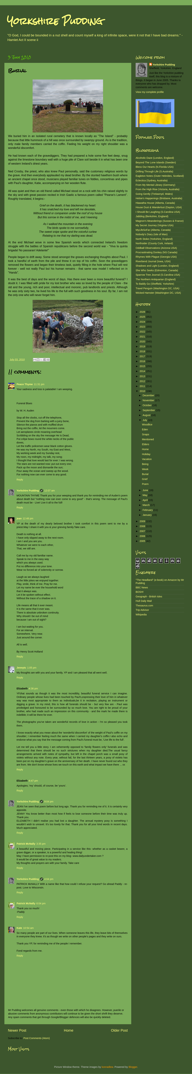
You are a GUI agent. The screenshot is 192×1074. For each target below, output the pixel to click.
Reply (20, 479)
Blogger (133, 1067)
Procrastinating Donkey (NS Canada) (156, 252)
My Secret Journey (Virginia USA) (155, 225)
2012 (143, 381)
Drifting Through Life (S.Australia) (154, 171)
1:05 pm (31, 667)
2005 (143, 541)
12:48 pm (28, 518)
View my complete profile (150, 92)
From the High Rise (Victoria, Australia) (157, 189)
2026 (143, 311)
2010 (143, 391)
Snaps (145, 434)
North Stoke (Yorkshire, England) (154, 239)
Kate (19, 928)
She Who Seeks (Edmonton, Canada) (157, 270)
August (147, 415)
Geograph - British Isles (149, 596)
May (145, 495)
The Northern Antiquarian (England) (156, 279)
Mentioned (148, 439)
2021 (143, 336)
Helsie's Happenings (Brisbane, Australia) (159, 198)
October (147, 405)
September (149, 410)
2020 (143, 341)
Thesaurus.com (144, 605)
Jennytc (21, 667)
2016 (143, 361)
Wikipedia (141, 614)
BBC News (142, 587)
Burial (145, 474)
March (146, 505)
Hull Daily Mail (144, 601)
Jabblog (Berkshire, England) (152, 216)
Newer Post (17, 1030)
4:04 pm (48, 879)
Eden (145, 429)
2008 (143, 526)
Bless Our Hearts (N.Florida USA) (155, 166)
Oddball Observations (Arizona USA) (156, 248)
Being (145, 464)
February (148, 510)
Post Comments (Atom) (36, 1038)
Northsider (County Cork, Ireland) (154, 243)
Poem (145, 484)
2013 (143, 376)
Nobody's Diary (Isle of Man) (152, 234)
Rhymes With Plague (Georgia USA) (156, 256)
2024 (143, 321)
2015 (143, 366)
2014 (143, 371)
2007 (143, 531)
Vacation (147, 459)
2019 (143, 346)
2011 (143, 386)
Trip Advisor (142, 610)
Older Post (119, 1030)
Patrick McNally (26, 843)
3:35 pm (40, 843)
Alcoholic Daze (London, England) (155, 157)
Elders (145, 444)
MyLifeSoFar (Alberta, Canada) (153, 230)
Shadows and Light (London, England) (157, 265)
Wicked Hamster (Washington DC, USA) (158, 292)
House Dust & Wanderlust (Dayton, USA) (159, 207)
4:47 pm (33, 780)
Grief (144, 479)
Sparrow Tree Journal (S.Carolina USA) (158, 274)
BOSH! (140, 592)
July (145, 420)
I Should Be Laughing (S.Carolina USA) (158, 211)
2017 (143, 356)
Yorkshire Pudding (55, 21)
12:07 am (49, 490)
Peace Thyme (25, 384)
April (145, 500)
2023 (143, 326)
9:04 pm (48, 801)
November (149, 400)
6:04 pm (40, 903)
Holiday (146, 454)
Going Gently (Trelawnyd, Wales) (154, 193)
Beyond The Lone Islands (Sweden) (156, 162)
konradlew (107, 1067)
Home (68, 1030)
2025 (143, 316)
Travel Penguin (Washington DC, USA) (157, 288)
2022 (143, 331)
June (146, 490)
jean (19, 518)
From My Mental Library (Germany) (155, 184)
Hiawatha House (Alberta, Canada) (155, 202)
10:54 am (28, 928)
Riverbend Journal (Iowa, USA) (153, 261)
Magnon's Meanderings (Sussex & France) (160, 220)
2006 (143, 536)
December (149, 395)
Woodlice (147, 424)
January (147, 515)
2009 (143, 521)
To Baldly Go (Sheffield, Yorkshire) (155, 283)
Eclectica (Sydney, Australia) (152, 180)
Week (145, 469)
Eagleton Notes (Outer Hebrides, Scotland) (160, 175)
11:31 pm (39, 384)
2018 (143, 351)
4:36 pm (33, 688)
